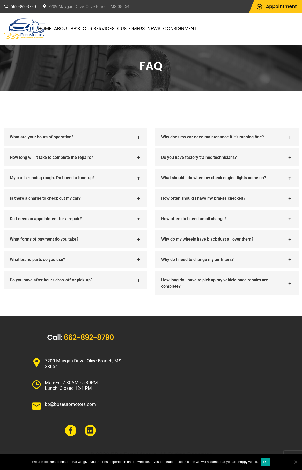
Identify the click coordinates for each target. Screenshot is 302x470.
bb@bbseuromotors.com (70, 404)
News (170, 28)
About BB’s (83, 28)
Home (61, 28)
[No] (295, 462)
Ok (265, 462)
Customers (147, 28)
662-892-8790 (23, 6)
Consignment (195, 28)
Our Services (115, 28)
